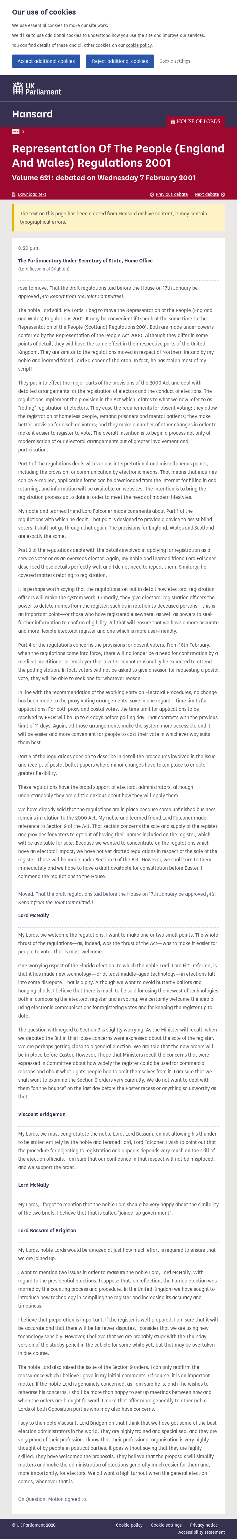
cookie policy (139, 45)
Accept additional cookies (46, 61)
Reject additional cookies (120, 61)
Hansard (32, 114)
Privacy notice (204, 1525)
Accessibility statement (201, 1532)
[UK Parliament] (37, 88)
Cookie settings (175, 61)
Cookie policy (129, 1525)
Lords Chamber (42, 131)
